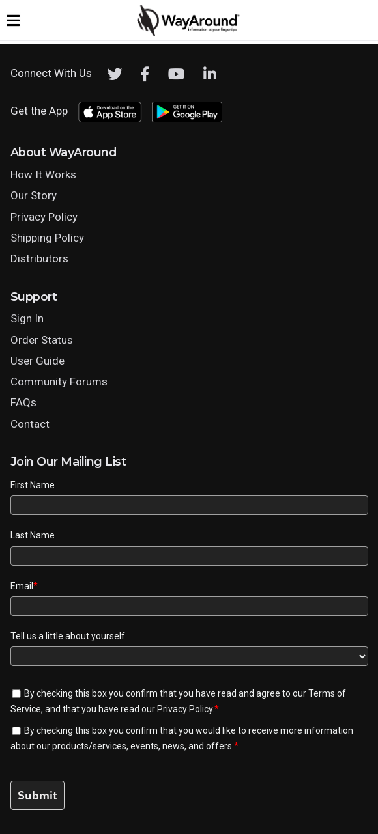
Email (24, 586)
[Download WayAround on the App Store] (109, 112)
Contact (30, 423)
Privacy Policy (44, 216)
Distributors (39, 258)
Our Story (33, 195)
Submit (37, 795)
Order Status (41, 339)
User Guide (37, 360)
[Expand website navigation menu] (13, 20)
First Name (32, 485)
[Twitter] (115, 74)
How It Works (43, 174)
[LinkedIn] (210, 74)
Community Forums (59, 381)
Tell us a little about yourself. (68, 636)
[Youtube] (176, 74)
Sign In (27, 318)
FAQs (23, 402)
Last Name (32, 535)
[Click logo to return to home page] (189, 33)
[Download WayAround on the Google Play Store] (187, 112)
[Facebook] (145, 74)
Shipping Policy (47, 237)
